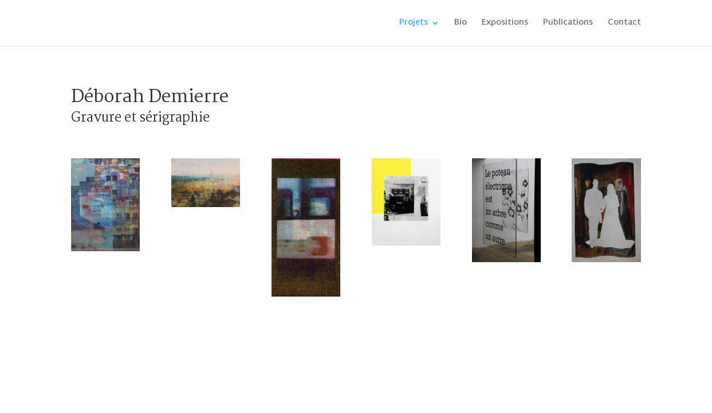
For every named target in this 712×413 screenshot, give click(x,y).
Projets (413, 24)
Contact (624, 24)
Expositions (505, 24)
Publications (568, 24)
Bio (460, 24)
